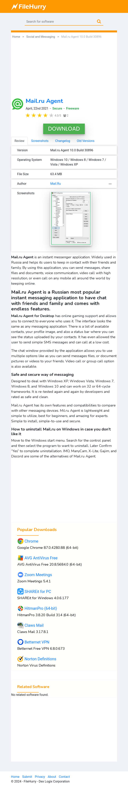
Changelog (62, 141)
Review (19, 141)
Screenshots (39, 141)
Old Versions (85, 141)
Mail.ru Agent (44, 101)
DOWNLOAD (64, 129)
